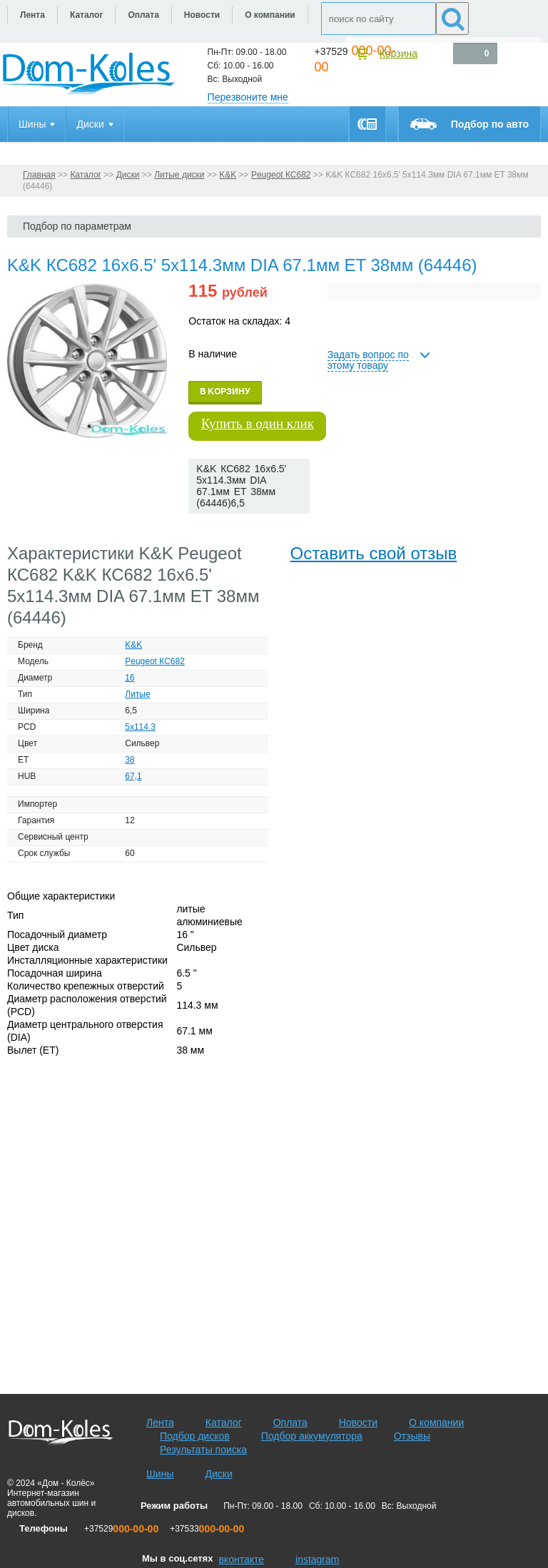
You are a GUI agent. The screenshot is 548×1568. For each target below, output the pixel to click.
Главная (39, 175)
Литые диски (179, 175)
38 (129, 760)
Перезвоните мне (248, 97)
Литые (137, 694)
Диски (128, 175)
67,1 (133, 776)
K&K (227, 175)
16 (129, 678)
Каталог (85, 175)
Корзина (398, 53)
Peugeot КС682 (281, 175)
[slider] (211, 528)
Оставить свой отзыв (373, 553)
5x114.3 (140, 727)
